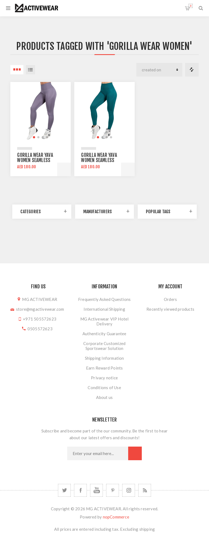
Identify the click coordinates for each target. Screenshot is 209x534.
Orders (170, 299)
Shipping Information (104, 358)
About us (104, 397)
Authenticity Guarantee (104, 333)
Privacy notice (104, 377)
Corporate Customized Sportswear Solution (104, 346)
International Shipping (104, 309)
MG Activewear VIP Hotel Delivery (104, 321)
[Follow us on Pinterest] (112, 490)
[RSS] (144, 490)
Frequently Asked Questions (104, 299)
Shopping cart (191, 6)
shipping (147, 529)
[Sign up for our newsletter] (97, 453)
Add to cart (64, 169)
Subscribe (135, 453)
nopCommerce (116, 516)
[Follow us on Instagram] (128, 490)
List (30, 69)
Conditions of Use (104, 387)
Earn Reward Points (104, 367)
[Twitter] (64, 490)
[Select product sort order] (159, 70)
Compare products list (192, 70)
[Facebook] (80, 490)
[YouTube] (96, 490)
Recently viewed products (170, 309)
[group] (40, 112)
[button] (34, 137)
